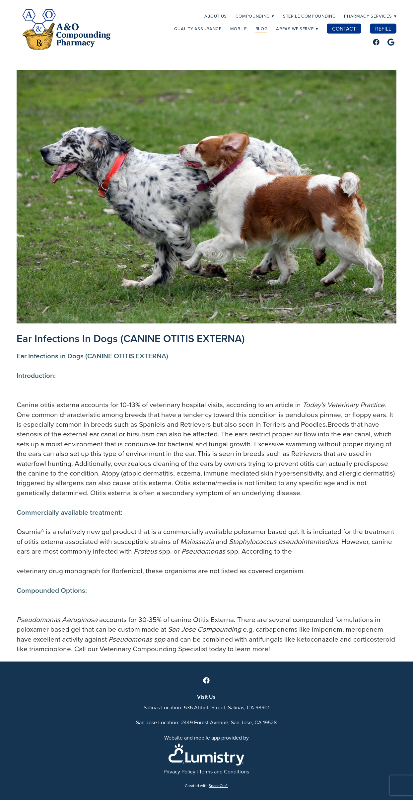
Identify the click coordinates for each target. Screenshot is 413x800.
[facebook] (376, 42)
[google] (391, 42)
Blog (261, 29)
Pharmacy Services (370, 16)
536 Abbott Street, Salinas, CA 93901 (226, 707)
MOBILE (238, 29)
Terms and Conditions (224, 771)
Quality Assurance (198, 29)
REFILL (383, 28)
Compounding (255, 16)
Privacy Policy (179, 771)
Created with (206, 785)
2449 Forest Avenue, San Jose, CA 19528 (229, 722)
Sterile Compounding (309, 16)
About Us (215, 16)
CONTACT (344, 28)
